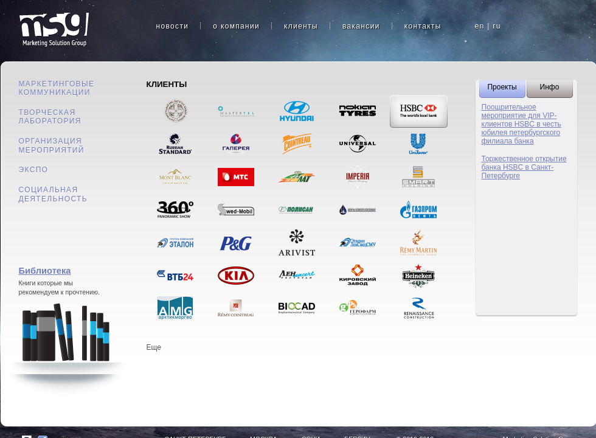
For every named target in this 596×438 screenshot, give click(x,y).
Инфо (550, 87)
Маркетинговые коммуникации (57, 88)
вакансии (361, 26)
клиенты (301, 26)
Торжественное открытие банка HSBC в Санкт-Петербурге (524, 167)
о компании (236, 26)
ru (497, 26)
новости (172, 26)
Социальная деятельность (53, 194)
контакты (423, 26)
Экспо (34, 169)
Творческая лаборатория (50, 117)
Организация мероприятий (52, 146)
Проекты (501, 87)
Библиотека (45, 271)
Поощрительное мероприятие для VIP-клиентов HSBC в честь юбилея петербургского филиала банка (521, 124)
